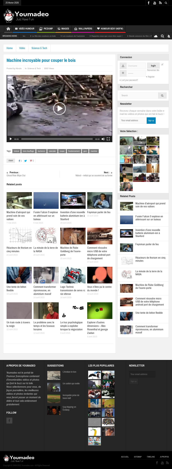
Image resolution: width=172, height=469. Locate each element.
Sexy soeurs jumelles (27, 36)
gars (85, 151)
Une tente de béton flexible (149, 312)
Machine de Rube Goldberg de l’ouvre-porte (70, 251)
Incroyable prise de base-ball (71, 397)
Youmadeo (11, 372)
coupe (62, 151)
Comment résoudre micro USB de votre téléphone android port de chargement (98, 253)
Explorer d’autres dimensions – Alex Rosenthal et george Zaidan (97, 328)
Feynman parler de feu (98, 212)
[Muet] (103, 139)
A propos (164, 457)
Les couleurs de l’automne (84, 36)
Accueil (125, 457)
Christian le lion (69, 372)
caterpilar (52, 151)
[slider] (57, 139)
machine (94, 151)
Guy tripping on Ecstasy (69, 408)
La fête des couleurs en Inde (55, 36)
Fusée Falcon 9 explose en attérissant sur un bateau (46, 216)
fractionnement (74, 151)
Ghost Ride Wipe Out (33, 174)
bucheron (41, 151)
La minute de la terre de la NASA (148, 273)
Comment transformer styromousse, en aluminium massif (45, 290)
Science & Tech (39, 48)
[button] (59, 108)
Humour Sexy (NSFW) (110, 29)
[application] (59, 108)
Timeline (151, 457)
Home (10, 48)
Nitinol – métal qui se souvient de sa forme (86, 174)
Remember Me (153, 70)
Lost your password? (129, 80)
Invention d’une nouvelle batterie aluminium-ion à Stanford (72, 216)
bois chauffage (28, 151)
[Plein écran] (108, 139)
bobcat (16, 151)
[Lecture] (10, 139)
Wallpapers (83, 29)
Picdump (46, 29)
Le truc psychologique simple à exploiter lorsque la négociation (71, 326)
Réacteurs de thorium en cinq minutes (19, 249)
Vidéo (22, 48)
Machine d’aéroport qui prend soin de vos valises (18, 216)
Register (151, 76)
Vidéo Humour (25, 29)
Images (63, 29)
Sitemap (138, 457)
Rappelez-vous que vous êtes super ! (118, 36)
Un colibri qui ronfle (71, 383)
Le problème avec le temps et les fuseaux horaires (44, 326)
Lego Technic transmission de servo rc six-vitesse (72, 290)
